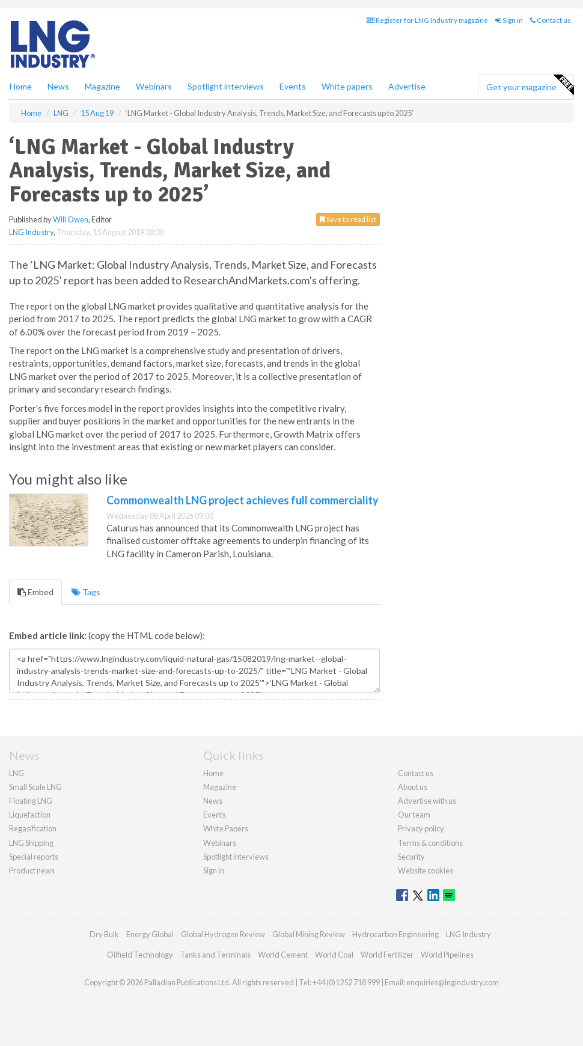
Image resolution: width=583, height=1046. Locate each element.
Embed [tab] (35, 592)
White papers (347, 86)
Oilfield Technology (140, 954)
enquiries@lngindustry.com (452, 982)
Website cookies (425, 870)
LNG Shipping (31, 843)
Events (292, 86)
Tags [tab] (86, 592)
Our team (414, 814)
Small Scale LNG (35, 787)
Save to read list (348, 219)
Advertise (407, 86)
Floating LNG (30, 801)
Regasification (32, 828)
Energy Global (150, 934)
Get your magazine (529, 85)
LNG (16, 773)
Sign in (509, 20)
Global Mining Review (308, 934)
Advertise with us (427, 801)
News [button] (58, 86)
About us (412, 787)
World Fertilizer (387, 954)
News (212, 801)
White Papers (225, 828)
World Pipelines (447, 954)
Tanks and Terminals (215, 954)
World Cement (283, 954)
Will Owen (70, 219)
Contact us (550, 20)
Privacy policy (421, 828)
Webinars (154, 86)
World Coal (334, 954)
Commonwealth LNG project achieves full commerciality (242, 500)
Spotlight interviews (226, 86)
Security (411, 856)
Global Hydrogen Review (223, 934)
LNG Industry (31, 232)
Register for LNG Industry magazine (427, 20)
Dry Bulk (104, 934)
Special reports (33, 856)
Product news (32, 870)
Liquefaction (29, 814)
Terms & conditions (430, 843)
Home (21, 86)
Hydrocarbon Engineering (395, 934)
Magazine (102, 86)
